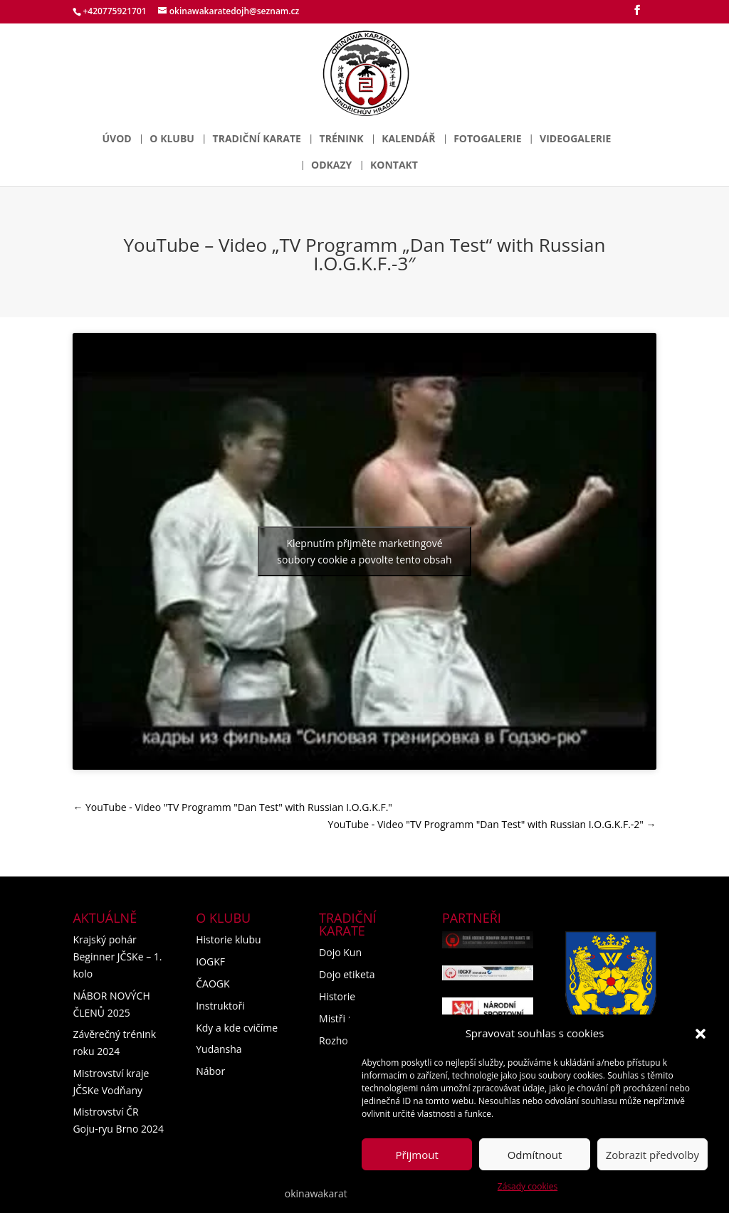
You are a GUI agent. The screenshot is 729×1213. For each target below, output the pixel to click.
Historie (337, 996)
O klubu (172, 139)
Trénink (342, 139)
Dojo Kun (340, 952)
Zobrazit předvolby (652, 1155)
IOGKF (210, 961)
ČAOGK (212, 983)
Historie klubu (228, 939)
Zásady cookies (527, 1186)
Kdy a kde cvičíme (237, 1027)
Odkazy (331, 165)
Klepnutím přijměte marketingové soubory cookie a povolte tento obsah (364, 551)
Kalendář (408, 139)
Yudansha (218, 1049)
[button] (700, 1034)
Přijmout (417, 1155)
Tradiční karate (257, 139)
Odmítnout (535, 1155)
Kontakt (394, 165)
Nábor (210, 1071)
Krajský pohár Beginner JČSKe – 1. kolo (117, 956)
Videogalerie (575, 139)
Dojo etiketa (347, 974)
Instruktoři (220, 1005)
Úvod (117, 139)
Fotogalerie (487, 139)
